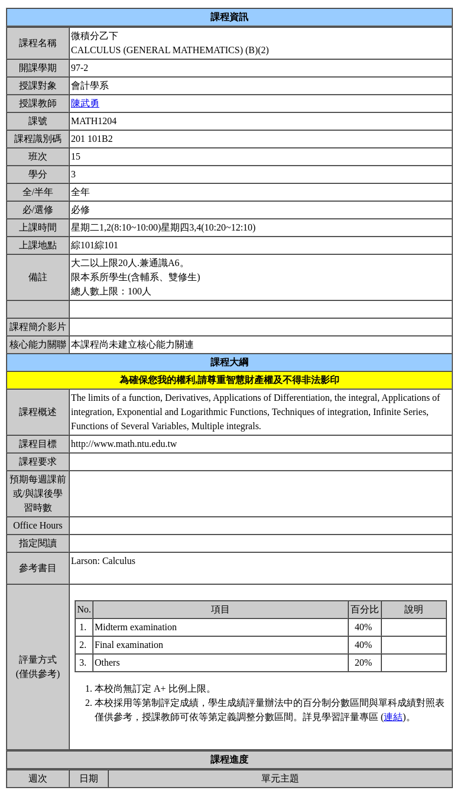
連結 (393, 717)
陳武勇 (85, 103)
